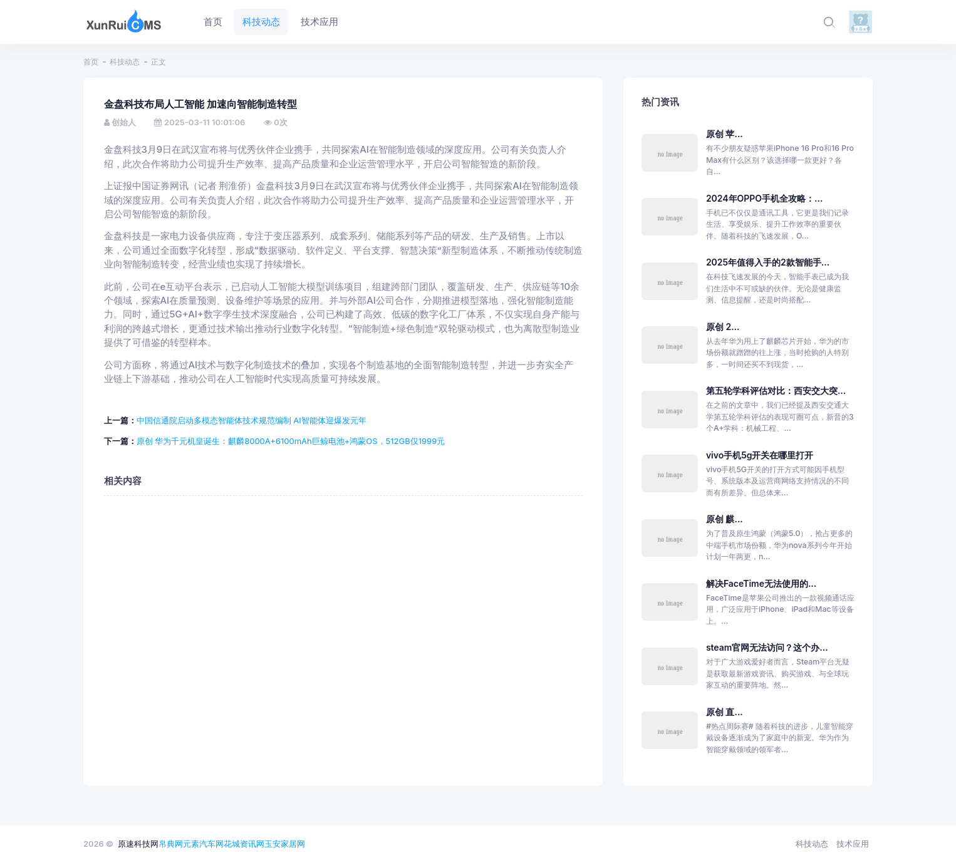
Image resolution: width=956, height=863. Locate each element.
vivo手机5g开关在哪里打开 (760, 455)
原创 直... (724, 711)
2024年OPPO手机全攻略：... (764, 198)
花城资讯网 (244, 844)
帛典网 (170, 844)
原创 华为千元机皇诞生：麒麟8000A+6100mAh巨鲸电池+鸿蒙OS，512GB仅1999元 (291, 441)
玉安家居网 (284, 844)
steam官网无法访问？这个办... (767, 647)
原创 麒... (724, 519)
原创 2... (723, 326)
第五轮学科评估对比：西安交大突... (776, 390)
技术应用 (852, 844)
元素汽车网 (203, 844)
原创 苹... (724, 133)
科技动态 (125, 61)
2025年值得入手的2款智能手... (767, 262)
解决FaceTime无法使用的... (761, 583)
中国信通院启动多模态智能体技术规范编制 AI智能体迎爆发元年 (251, 420)
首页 (90, 61)
